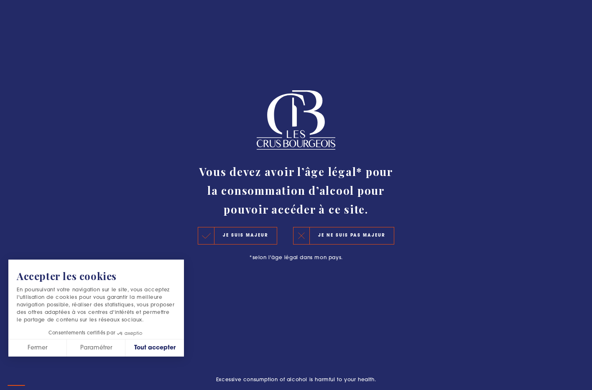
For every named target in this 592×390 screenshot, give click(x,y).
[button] (16, 385)
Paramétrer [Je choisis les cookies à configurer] (96, 348)
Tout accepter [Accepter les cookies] (155, 348)
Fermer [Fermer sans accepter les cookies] (37, 348)
